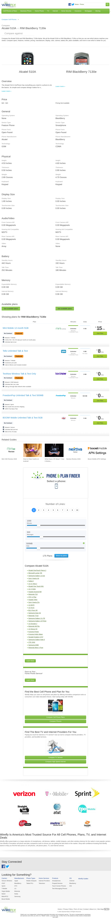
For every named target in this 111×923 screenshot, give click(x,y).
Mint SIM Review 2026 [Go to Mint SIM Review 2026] (9, 459)
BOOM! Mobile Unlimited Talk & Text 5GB (22, 418)
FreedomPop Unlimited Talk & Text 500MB (23, 395)
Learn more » (6, 91)
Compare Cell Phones (9, 19)
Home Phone (39, 11)
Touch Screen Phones (59, 886)
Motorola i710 (33, 594)
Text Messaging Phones (59, 888)
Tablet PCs (29, 883)
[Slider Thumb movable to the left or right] (38, 526)
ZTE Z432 (31, 642)
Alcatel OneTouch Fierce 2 (37, 570)
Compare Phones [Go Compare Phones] (55, 721)
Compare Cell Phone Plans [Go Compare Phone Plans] (55, 717)
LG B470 (31, 605)
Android (71, 881)
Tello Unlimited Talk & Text (15, 351)
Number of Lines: (55, 504)
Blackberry (72, 883)
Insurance (78, 11)
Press (82, 4)
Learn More (30, 661)
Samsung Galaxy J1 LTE (36, 618)
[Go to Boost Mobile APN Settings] (97, 450)
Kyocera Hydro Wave (35, 634)
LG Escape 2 (32, 624)
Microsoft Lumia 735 (35, 573)
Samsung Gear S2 (34, 613)
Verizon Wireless (7, 881)
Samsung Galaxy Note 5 (36, 639)
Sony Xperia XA (33, 578)
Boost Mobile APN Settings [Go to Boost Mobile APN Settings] (97, 459)
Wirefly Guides (83, 878)
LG (15, 888)
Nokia (16, 894)
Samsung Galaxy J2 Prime (37, 621)
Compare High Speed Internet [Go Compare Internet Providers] (55, 761)
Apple (16, 881)
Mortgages (88, 11)
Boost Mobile (6, 899)
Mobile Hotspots (31, 881)
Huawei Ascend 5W (35, 592)
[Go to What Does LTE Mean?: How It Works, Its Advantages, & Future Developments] (54, 450)
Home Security (66, 11)
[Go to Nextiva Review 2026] (75, 450)
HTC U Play (32, 597)
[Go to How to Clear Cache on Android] (32, 450)
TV (48, 11)
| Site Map (100, 909)
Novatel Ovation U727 (35, 637)
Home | (60, 909)
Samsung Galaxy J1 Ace (36, 576)
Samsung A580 (33, 645)
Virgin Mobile (6, 891)
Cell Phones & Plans (10, 11)
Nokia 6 (30, 581)
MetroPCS (5, 896)
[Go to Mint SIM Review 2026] (11, 450)
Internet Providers (44, 881)
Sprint (3, 886)
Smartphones (56, 881)
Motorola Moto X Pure (35, 647)
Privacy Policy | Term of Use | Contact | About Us (79, 909)
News (77, 4)
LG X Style (32, 589)
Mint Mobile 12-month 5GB (16, 328)
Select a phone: (56, 481)
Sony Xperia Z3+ (34, 602)
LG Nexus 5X (32, 629)
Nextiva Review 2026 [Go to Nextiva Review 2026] (73, 459)
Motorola (17, 891)
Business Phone (25, 11)
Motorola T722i (33, 616)
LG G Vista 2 (32, 584)
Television (42, 883)
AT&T (3, 883)
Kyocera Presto (33, 632)
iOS (70, 886)
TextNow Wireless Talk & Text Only (19, 374)
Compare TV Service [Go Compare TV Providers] (55, 757)
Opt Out (106, 909)
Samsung (17, 896)
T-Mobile (4, 888)
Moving (97, 11)
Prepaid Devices (57, 883)
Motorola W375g (34, 626)
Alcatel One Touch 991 (36, 586)
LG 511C (31, 608)
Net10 (3, 894)
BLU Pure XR (33, 610)
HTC (15, 886)
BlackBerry (17, 883)
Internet (55, 11)
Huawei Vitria (32, 600)
